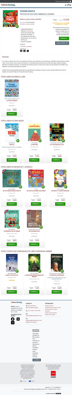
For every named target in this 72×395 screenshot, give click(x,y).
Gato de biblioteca (34, 231)
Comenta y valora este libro (27, 24)
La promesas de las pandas (12, 231)
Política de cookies (50, 314)
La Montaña (34, 144)
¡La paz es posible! (11, 100)
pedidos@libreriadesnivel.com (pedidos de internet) (34, 320)
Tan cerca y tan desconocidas (60, 191)
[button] (65, 5)
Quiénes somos (49, 306)
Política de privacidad (51, 313)
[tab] (5, 57)
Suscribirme (37, 360)
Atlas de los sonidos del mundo (36, 191)
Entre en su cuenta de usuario (63, 1)
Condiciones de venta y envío (52, 307)
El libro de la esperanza (56, 275)
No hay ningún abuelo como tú (12, 191)
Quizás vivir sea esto (11, 275)
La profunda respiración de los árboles (34, 275)
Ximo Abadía (36, 19)
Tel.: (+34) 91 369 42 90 (33, 310)
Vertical (11, 144)
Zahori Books (29, 31)
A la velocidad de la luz (57, 144)
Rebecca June (25, 19)
